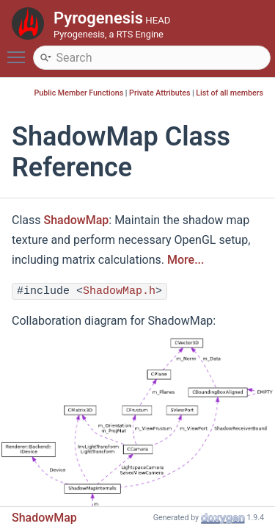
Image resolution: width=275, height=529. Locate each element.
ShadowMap (76, 220)
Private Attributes (159, 93)
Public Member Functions (79, 93)
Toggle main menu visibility (19, 50)
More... (185, 260)
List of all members (229, 93)
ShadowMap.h (119, 291)
